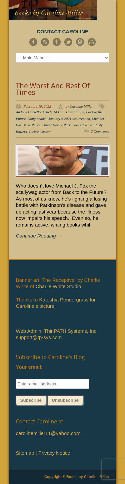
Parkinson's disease (78, 125)
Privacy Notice (54, 453)
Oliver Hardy (52, 125)
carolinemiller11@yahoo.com (48, 433)
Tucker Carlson (40, 132)
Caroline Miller (81, 106)
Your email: (29, 367)
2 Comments (100, 131)
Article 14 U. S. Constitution (63, 112)
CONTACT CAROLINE (62, 31)
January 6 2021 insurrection (69, 119)
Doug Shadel (37, 119)
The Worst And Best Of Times (53, 89)
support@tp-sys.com (39, 337)
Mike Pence (32, 125)
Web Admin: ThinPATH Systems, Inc (56, 331)
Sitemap (25, 453)
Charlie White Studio (58, 286)
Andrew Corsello (28, 112)
